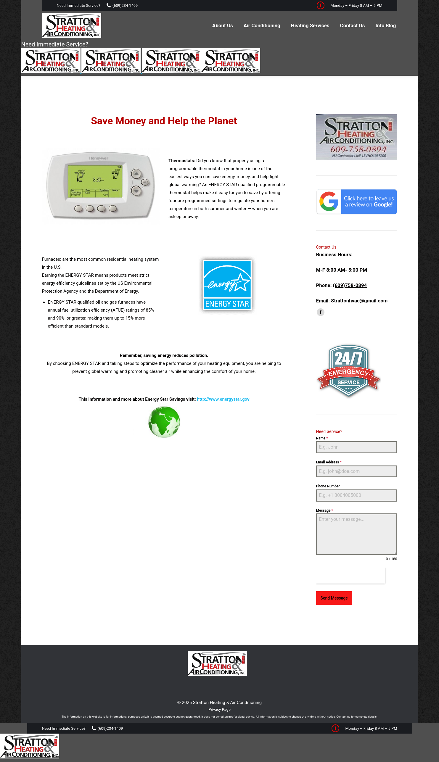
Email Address (329, 444)
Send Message (334, 580)
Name (322, 420)
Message (324, 493)
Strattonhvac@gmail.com (359, 283)
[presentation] (350, 558)
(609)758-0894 (350, 267)
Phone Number (328, 468)
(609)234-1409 (125, 5)
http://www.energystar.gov (223, 381)
